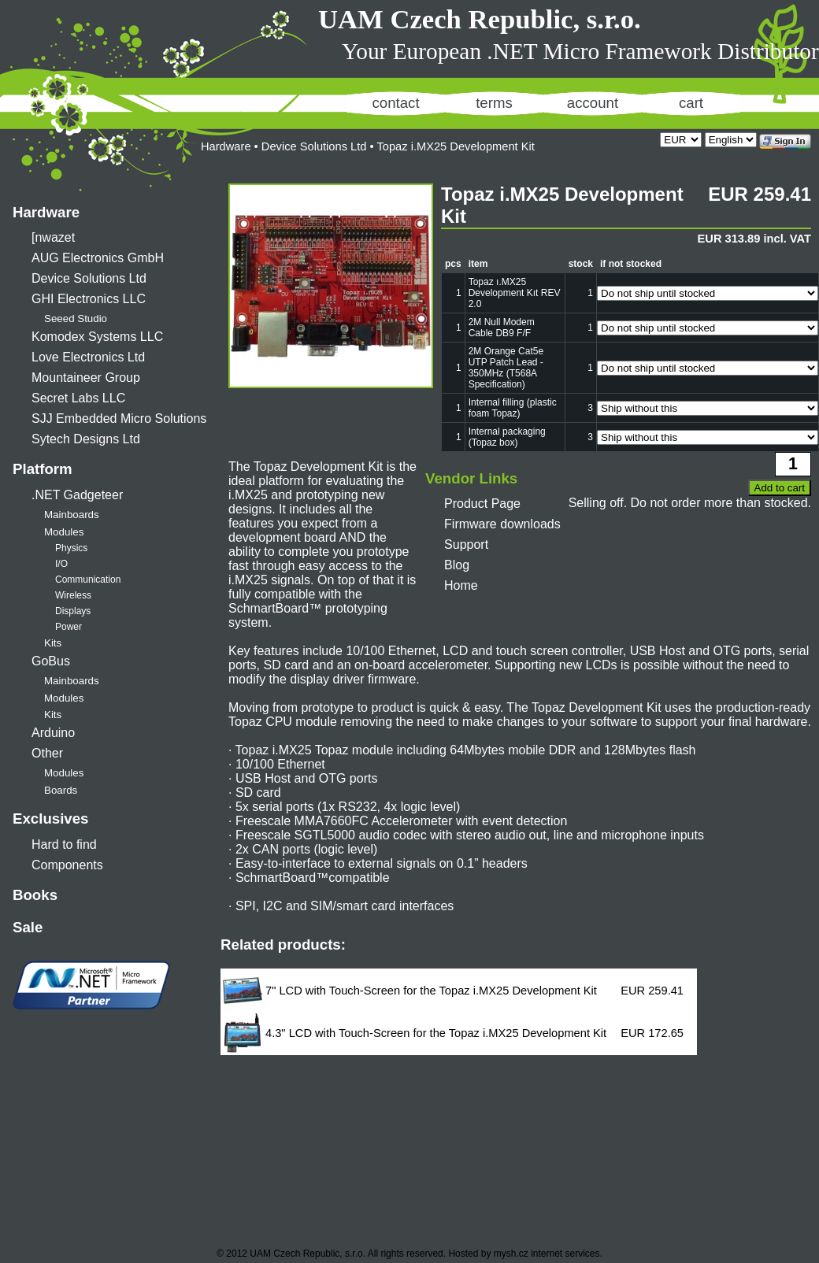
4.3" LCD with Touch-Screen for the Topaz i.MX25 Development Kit (435, 1033)
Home (461, 585)
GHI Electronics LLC (89, 299)
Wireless (73, 595)
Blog (456, 565)
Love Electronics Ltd (88, 357)
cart (691, 102)
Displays (73, 611)
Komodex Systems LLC (97, 336)
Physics (71, 548)
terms (494, 102)
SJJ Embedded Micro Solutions (119, 418)
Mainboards (71, 514)
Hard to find (64, 844)
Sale (28, 927)
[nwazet (53, 237)
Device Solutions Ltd (89, 278)
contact (395, 102)
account (592, 102)
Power (68, 626)
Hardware (46, 212)
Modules (63, 532)
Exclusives (50, 818)
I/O (61, 563)
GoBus (51, 661)
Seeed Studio (75, 318)
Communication (87, 579)
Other (47, 753)
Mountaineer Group (86, 377)
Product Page (482, 503)
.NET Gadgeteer (77, 495)
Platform (42, 469)
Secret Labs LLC (78, 398)
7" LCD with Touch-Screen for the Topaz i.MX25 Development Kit (431, 990)
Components (67, 865)
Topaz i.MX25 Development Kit (455, 146)
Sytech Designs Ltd (86, 439)
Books (35, 895)
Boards (60, 790)
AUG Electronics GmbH (98, 258)
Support (466, 544)
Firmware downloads (502, 524)
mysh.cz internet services (547, 1253)
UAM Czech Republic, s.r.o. (479, 19)
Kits (52, 643)
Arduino (53, 732)
